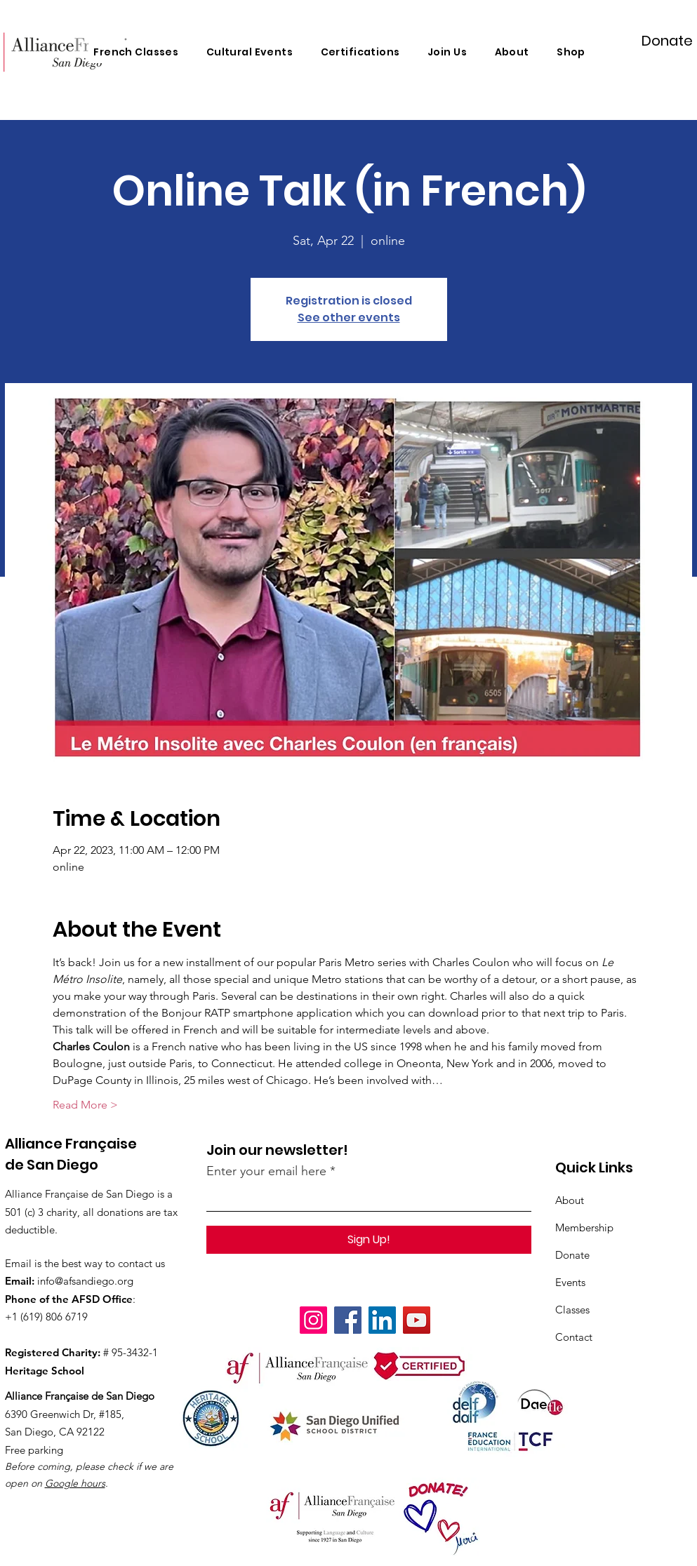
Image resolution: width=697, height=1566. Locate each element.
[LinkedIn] (382, 1320)
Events (570, 1282)
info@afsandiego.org (85, 1280)
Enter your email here (266, 1171)
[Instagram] (313, 1320)
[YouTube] (416, 1320)
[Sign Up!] (368, 1240)
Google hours (75, 1483)
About (569, 1200)
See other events (349, 317)
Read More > (85, 1104)
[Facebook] (347, 1320)
